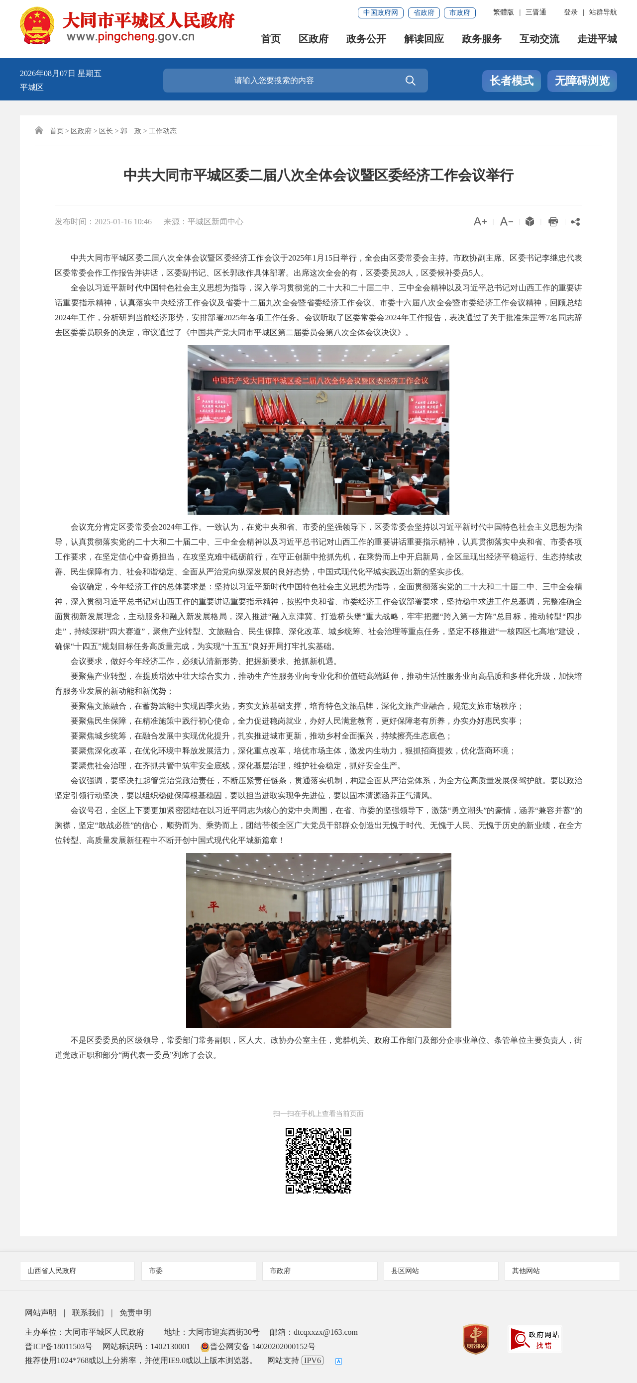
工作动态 (163, 131)
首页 (271, 40)
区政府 (313, 40)
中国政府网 (380, 12)
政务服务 (482, 40)
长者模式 (511, 81)
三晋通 (536, 12)
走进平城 (597, 40)
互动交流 (539, 40)
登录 (571, 12)
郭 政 (130, 131)
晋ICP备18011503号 (59, 1346)
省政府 (424, 12)
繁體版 (503, 12)
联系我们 (88, 1312)
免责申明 (135, 1312)
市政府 (459, 12)
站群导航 (603, 12)
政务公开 (366, 40)
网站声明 (41, 1312)
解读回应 (424, 40)
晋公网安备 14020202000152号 (258, 1346)
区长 (106, 131)
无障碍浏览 (582, 81)
